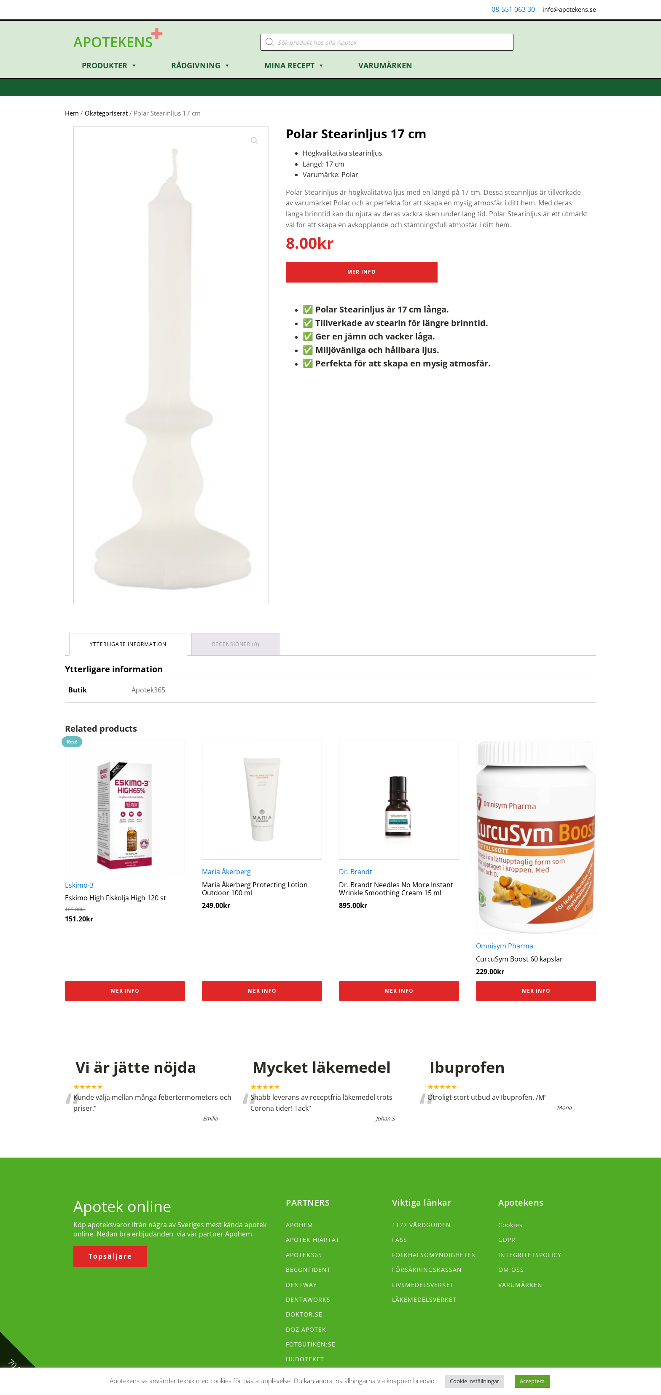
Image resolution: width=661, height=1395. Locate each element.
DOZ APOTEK (306, 1329)
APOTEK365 (304, 1255)
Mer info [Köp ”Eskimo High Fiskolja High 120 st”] (125, 990)
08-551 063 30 (513, 9)
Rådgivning (201, 65)
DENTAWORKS (308, 1299)
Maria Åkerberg (226, 871)
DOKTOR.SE (304, 1314)
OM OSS (511, 1269)
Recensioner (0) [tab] (236, 644)
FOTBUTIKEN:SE (311, 1344)
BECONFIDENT (308, 1269)
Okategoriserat (106, 113)
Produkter (109, 65)
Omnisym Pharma (504, 946)
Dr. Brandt (355, 871)
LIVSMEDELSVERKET (423, 1285)
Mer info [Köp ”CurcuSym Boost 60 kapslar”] (536, 990)
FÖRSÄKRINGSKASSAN (427, 1269)
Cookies (510, 1225)
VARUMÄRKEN (520, 1285)
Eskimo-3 (79, 885)
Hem (72, 113)
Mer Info (361, 271)
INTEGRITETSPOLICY (530, 1255)
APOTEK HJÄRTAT (313, 1239)
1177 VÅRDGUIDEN (421, 1225)
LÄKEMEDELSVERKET (424, 1299)
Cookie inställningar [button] (474, 1381)
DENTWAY (301, 1285)
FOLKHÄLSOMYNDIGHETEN (434, 1255)
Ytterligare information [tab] (128, 644)
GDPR (507, 1239)
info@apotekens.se (569, 9)
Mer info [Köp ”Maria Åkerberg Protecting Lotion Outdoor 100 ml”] (262, 990)
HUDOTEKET (305, 1359)
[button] (254, 140)
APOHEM (299, 1225)
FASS (399, 1239)
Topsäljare (110, 1256)
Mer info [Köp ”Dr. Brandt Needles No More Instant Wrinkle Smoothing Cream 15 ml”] (399, 990)
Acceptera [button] (532, 1381)
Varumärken (385, 65)
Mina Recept (294, 65)
